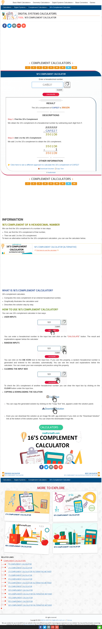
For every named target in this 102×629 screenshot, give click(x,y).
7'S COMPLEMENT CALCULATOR (20, 575)
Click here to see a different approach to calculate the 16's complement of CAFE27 (45, 165)
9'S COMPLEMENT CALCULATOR (20, 586)
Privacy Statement (29, 625)
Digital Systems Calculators (62, 2)
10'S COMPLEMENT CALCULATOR (20, 590)
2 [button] (33, 68)
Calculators (7, 7)
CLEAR (59, 90)
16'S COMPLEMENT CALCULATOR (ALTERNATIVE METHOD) (30, 605)
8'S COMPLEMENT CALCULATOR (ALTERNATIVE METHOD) (29, 583)
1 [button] (27, 68)
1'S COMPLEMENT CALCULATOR (20, 564)
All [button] (74, 68)
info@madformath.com (58, 620)
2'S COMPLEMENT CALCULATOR (20, 568)
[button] (4, 26)
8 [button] (45, 68)
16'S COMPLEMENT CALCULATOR (20, 601)
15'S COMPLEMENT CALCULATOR (20, 598)
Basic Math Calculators (22, 2)
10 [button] (57, 68)
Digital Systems (19, 7)
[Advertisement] (51, 44)
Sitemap (69, 620)
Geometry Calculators (41, 2)
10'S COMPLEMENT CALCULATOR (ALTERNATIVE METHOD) (30, 594)
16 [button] (68, 68)
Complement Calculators (37, 7)
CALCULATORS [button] (49, 427)
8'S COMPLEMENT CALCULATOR (20, 579)
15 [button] (62, 68)
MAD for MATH (45, 620)
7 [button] (39, 68)
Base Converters (81, 2)
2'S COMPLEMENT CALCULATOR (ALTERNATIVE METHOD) (29, 572)
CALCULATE (51, 94)
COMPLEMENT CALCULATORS (15, 561)
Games (92, 2)
